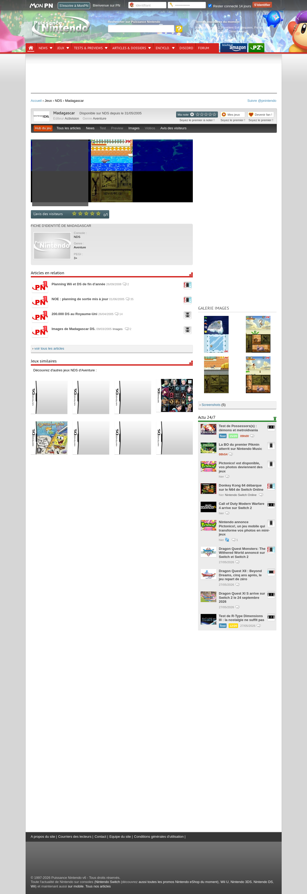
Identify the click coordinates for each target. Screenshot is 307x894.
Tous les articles (68, 128)
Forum (203, 48)
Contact (100, 837)
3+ (75, 258)
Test (103, 128)
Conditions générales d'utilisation (159, 837)
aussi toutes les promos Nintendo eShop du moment (177, 882)
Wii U (225, 882)
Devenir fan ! (263, 114)
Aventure (99, 118)
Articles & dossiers (129, 48)
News (43, 48)
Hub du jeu (43, 128)
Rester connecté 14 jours (229, 6)
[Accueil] (30, 48)
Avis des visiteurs (173, 128)
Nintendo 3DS (241, 882)
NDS (105, 113)
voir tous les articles (49, 348)
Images (134, 128)
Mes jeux (234, 114)
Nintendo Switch (107, 882)
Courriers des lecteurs (74, 837)
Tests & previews (88, 48)
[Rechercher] (141, 28)
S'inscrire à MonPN (74, 6)
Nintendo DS (263, 882)
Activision (72, 118)
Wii (33, 886)
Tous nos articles (98, 886)
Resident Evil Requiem (237, 27)
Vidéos (150, 128)
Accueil (36, 101)
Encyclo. (163, 48)
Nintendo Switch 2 (207, 27)
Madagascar (64, 113)
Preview (117, 128)
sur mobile (76, 886)
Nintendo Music (206, 31)
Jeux (60, 48)
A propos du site (43, 837)
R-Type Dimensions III (233, 31)
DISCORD (186, 48)
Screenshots (210, 405)
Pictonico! (261, 27)
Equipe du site (120, 837)
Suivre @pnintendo (261, 101)
